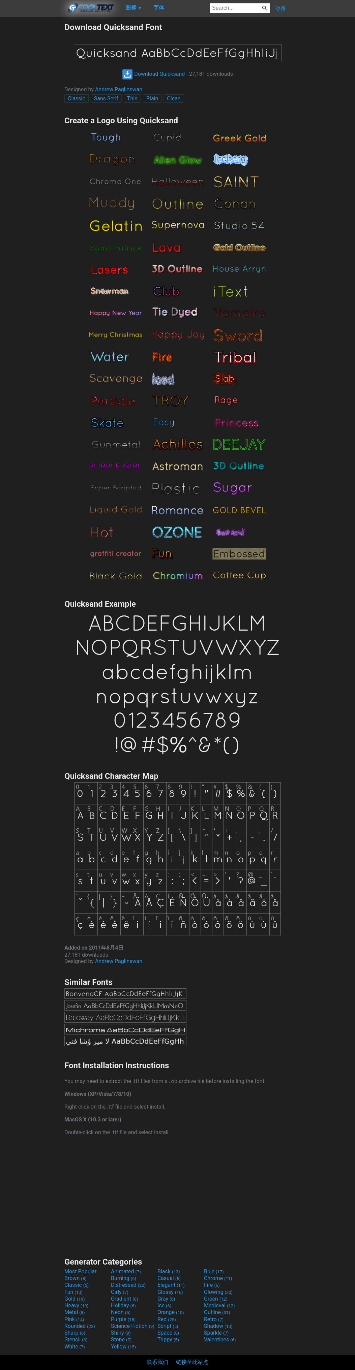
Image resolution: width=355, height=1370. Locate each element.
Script (167, 1326)
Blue (214, 1271)
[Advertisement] (32, 123)
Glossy (170, 1292)
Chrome (218, 1278)
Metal (74, 1312)
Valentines (220, 1339)
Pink (74, 1319)
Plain (152, 98)
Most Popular (80, 1271)
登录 (280, 9)
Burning (123, 1278)
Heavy (76, 1305)
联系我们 (157, 1362)
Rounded (79, 1326)
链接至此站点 (192, 1362)
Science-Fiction (132, 1326)
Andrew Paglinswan (118, 89)
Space (168, 1333)
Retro (214, 1319)
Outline (217, 1312)
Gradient (124, 1299)
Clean (173, 98)
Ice (164, 1305)
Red (166, 1319)
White (74, 1346)
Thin (132, 98)
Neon (120, 1312)
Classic (76, 98)
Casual (169, 1278)
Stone (121, 1339)
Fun (73, 1292)
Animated (126, 1271)
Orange (170, 1312)
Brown (75, 1278)
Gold (74, 1299)
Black (168, 1271)
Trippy (168, 1339)
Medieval (219, 1305)
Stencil (75, 1339)
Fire (212, 1285)
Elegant (171, 1285)
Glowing (218, 1292)
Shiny (121, 1333)
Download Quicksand (153, 74)
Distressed (128, 1285)
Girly (119, 1292)
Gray (166, 1299)
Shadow (218, 1326)
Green (216, 1299)
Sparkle (216, 1333)
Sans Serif (106, 98)
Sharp (74, 1333)
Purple (123, 1319)
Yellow (123, 1346)
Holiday (123, 1305)
